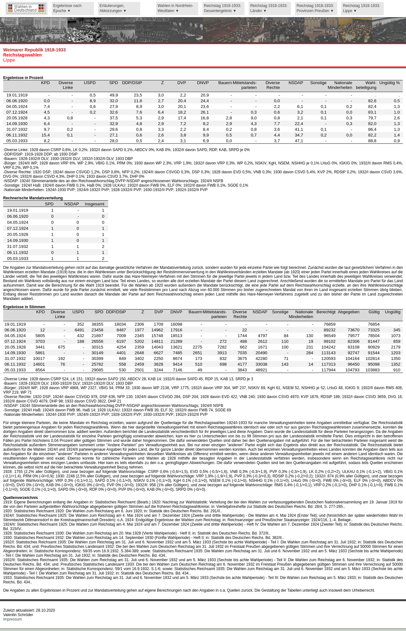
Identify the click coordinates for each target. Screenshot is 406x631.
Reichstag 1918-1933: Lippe (361, 8)
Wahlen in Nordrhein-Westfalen (175, 8)
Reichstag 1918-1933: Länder (268, 8)
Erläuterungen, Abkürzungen (112, 8)
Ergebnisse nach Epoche (67, 8)
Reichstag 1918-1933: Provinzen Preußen (315, 8)
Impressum (12, 619)
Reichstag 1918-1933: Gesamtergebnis (222, 8)
